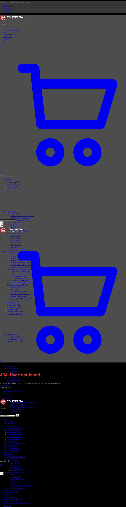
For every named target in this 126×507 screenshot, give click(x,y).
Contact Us (7, 393)
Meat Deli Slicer (15, 463)
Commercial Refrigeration (15, 428)
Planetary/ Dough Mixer (14, 380)
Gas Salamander (15, 225)
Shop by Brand (8, 37)
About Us (6, 455)
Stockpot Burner (9, 495)
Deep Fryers (14, 223)
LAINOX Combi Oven (13, 184)
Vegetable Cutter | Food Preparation (21, 486)
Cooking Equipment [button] (10, 211)
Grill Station (14, 452)
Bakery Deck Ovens (13, 369)
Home (5, 28)
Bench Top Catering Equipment (16, 444)
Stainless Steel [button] (8, 398)
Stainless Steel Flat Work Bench (13, 499)
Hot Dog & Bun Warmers (18, 457)
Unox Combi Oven (12, 186)
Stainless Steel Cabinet (11, 501)
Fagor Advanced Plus (13, 182)
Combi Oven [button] (7, 179)
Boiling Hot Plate (15, 477)
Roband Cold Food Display (15, 437)
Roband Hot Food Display (15, 435)
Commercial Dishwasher (14, 430)
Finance (6, 32)
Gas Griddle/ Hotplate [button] (13, 214)
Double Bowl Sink (15, 412)
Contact (6, 41)
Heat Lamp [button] (10, 455)
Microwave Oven (15, 466)
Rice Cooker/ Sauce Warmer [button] (15, 472)
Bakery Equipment (12, 439)
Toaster (12, 475)
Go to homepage (5, 385)
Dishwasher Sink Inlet (17, 409)
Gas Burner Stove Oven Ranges (20, 218)
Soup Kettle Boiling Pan (11, 492)
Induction (13, 459)
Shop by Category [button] (9, 421)
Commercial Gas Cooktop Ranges (20, 220)
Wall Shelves (7, 506)
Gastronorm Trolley (10, 497)
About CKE (7, 39)
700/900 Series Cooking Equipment (14, 488)
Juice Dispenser (15, 461)
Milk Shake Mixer (15, 468)
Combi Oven (11, 423)
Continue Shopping (20, 470)
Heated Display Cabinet (14, 432)
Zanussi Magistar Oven (14, 188)
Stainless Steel (11, 441)
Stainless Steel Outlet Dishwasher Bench (16, 504)
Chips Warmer (14, 446)
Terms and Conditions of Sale (13, 391)
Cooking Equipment (13, 426)
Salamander (14, 481)
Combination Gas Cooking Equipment (22, 216)
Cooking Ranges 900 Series (12, 490)
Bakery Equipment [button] (9, 366)
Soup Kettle (14, 484)
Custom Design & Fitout (11, 35)
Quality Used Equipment (11, 30)
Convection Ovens (12, 371)
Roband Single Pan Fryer (18, 479)
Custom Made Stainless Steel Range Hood (23, 407)
